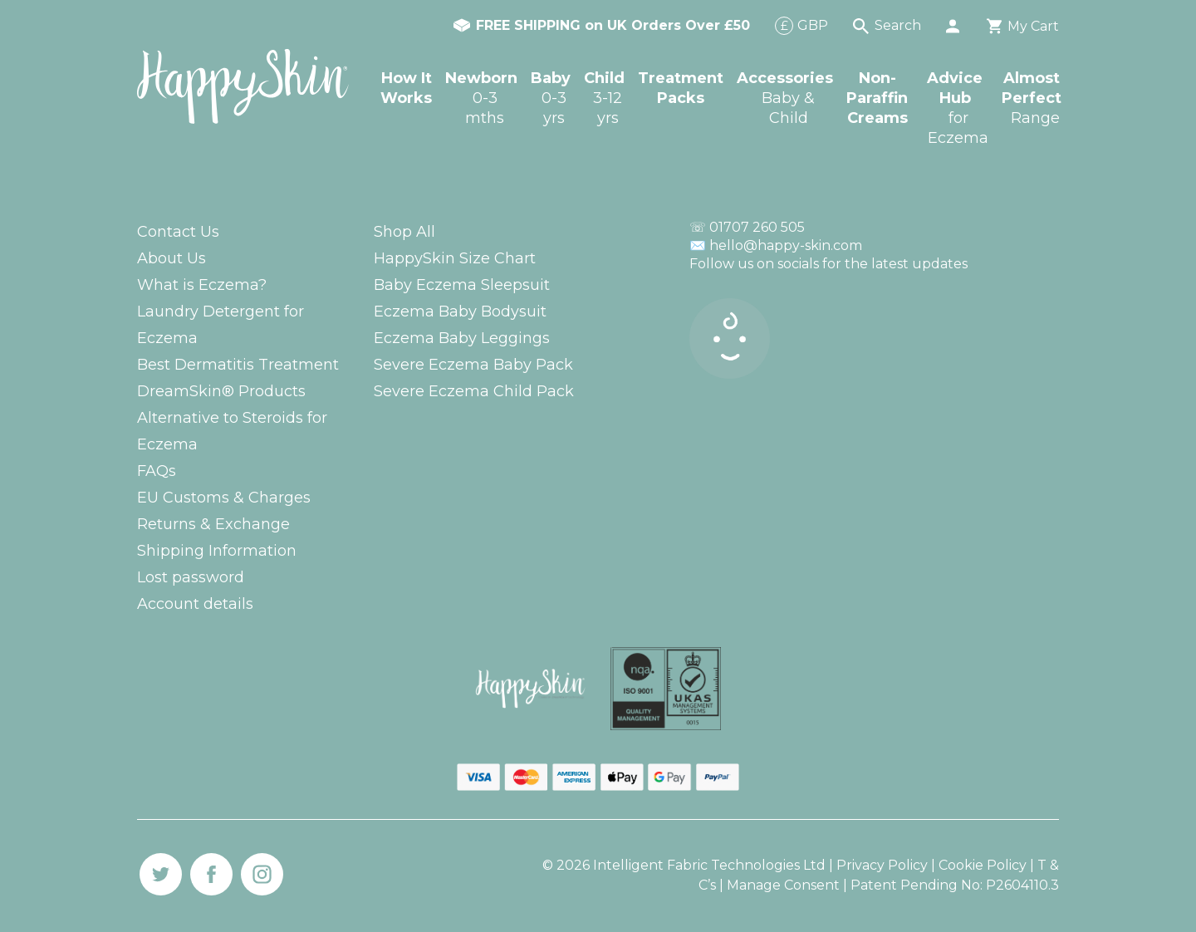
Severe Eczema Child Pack (474, 391)
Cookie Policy (983, 865)
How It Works (406, 88)
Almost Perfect (1031, 98)
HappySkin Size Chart (455, 258)
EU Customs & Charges (224, 497)
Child (604, 98)
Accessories (785, 98)
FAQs (156, 471)
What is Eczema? (202, 285)
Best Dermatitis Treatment (238, 365)
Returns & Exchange (213, 524)
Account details (195, 604)
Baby (551, 98)
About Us (171, 258)
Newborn (481, 98)
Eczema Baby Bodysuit (460, 311)
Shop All (404, 232)
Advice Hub (957, 108)
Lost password (190, 577)
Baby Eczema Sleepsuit (462, 285)
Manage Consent (785, 885)
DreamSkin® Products (221, 391)
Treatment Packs (680, 88)
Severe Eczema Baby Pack (473, 365)
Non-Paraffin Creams (877, 98)
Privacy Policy (882, 865)
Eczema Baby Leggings (462, 338)
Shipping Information (217, 551)
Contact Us (178, 232)
